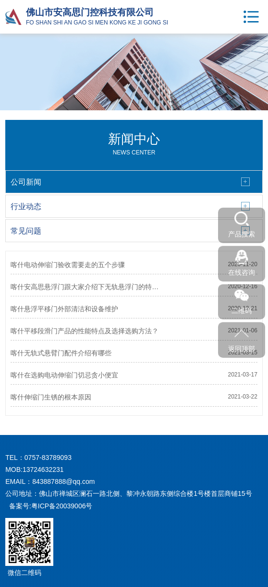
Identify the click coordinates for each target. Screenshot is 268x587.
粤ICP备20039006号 (62, 506)
